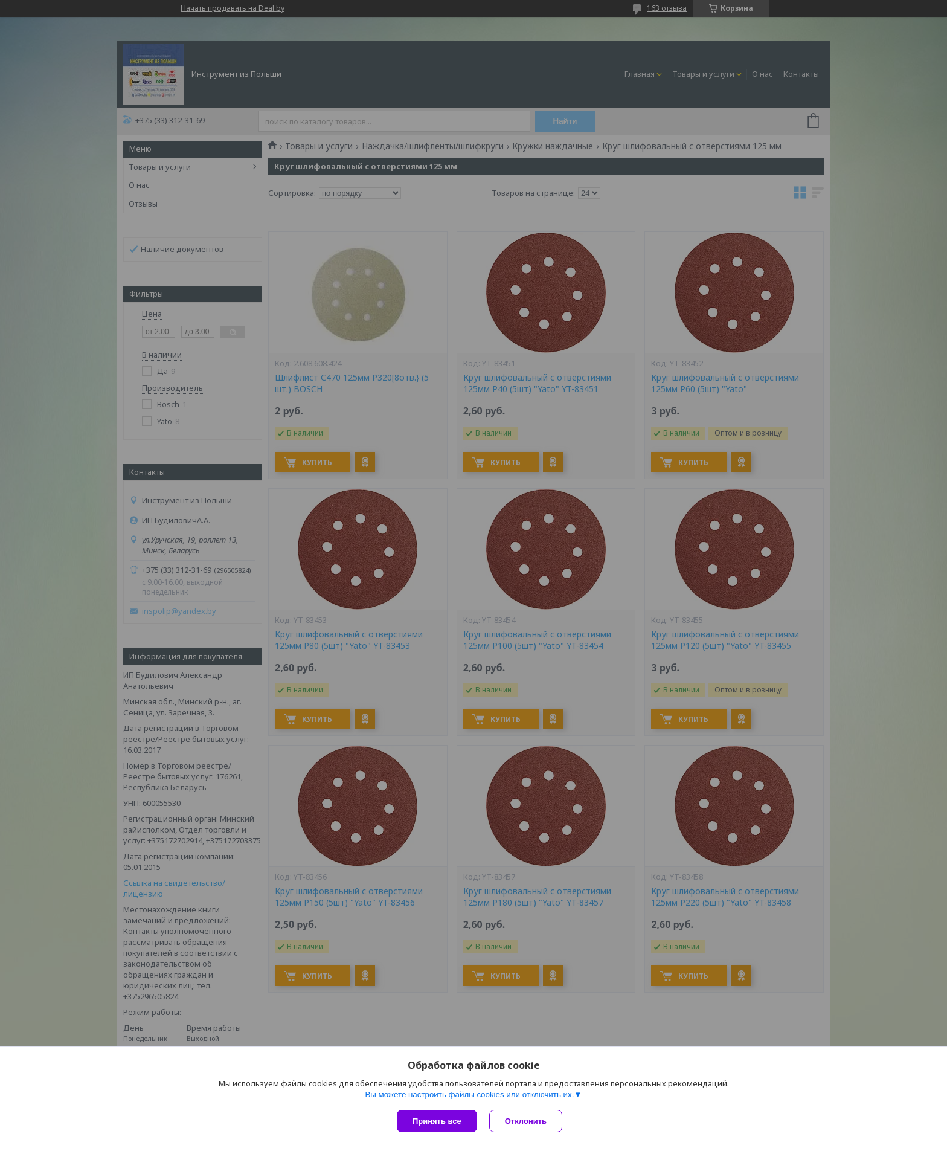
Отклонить (526, 1121)
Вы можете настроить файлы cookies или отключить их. (469, 1094)
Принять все (437, 1121)
